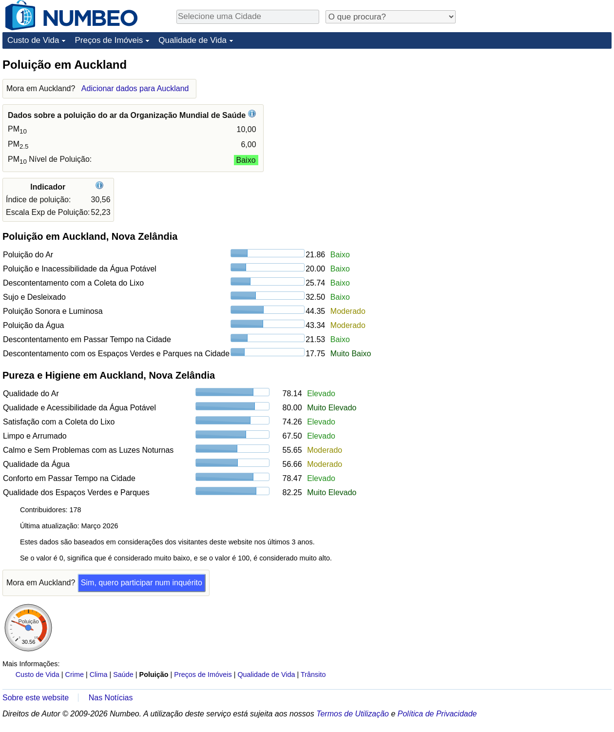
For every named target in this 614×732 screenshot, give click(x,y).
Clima (99, 674)
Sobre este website (35, 697)
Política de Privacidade (437, 714)
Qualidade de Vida (192, 40)
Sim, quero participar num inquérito (141, 582)
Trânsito (313, 674)
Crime (74, 674)
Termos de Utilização (352, 714)
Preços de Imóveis (109, 40)
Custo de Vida (33, 40)
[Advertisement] (538, 118)
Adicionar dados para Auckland (135, 88)
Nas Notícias (111, 697)
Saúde (123, 674)
